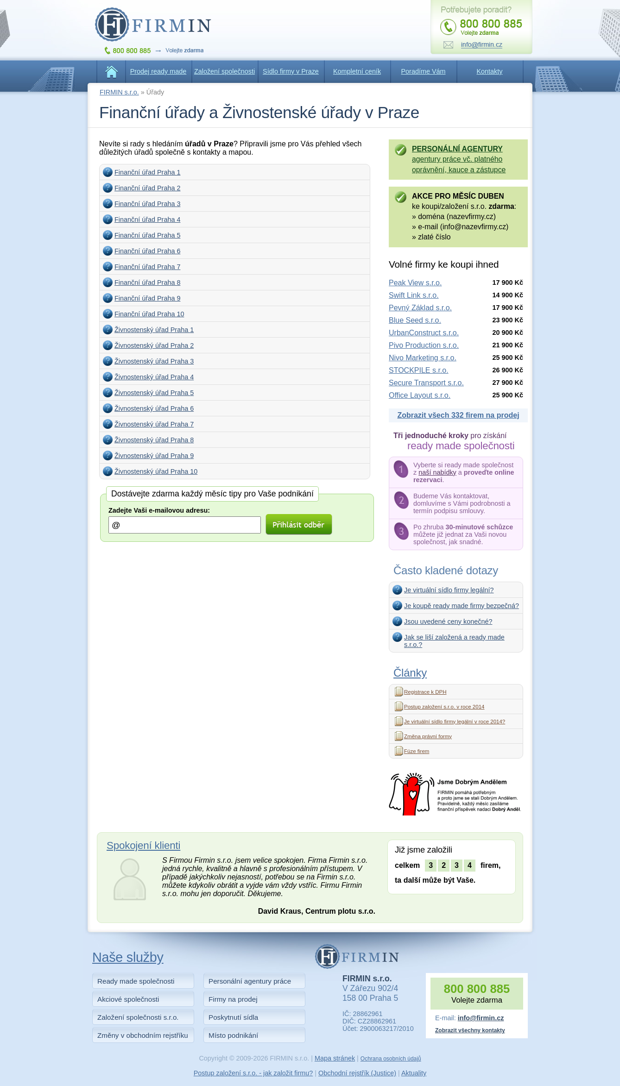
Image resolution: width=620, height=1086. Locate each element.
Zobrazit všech (458, 415)
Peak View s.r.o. (415, 283)
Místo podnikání (233, 1035)
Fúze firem (416, 751)
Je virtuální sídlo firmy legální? (449, 590)
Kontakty (490, 71)
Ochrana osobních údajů (391, 1058)
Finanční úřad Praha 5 (147, 235)
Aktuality (413, 1073)
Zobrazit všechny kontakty (470, 1030)
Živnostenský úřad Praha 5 (154, 392)
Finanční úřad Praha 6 (147, 251)
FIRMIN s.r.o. (119, 92)
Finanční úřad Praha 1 (147, 172)
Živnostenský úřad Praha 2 (154, 345)
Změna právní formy (428, 736)
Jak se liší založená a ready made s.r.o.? (454, 641)
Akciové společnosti (128, 999)
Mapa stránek (335, 1058)
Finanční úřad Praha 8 (147, 282)
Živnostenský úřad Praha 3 (154, 361)
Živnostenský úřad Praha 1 (154, 329)
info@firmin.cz (481, 1018)
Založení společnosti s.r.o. (138, 1017)
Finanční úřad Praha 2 (147, 188)
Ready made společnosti (135, 981)
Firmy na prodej (233, 999)
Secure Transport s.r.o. (426, 383)
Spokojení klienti (143, 845)
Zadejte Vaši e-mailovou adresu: (159, 510)
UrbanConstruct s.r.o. (424, 333)
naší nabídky (437, 472)
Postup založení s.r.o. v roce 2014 (444, 706)
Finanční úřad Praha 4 (147, 219)
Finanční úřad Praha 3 (147, 203)
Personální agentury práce (250, 981)
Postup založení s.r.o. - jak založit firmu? (253, 1073)
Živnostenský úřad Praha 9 (154, 455)
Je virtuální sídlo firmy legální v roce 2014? (454, 721)
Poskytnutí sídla (233, 1017)
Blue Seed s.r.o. (415, 320)
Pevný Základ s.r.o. (420, 308)
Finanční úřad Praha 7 (147, 266)
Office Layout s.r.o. (419, 395)
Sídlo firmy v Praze (291, 71)
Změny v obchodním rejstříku (142, 1035)
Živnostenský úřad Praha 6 (154, 408)
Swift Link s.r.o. (414, 295)
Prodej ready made (158, 71)
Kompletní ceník (357, 71)
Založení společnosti (224, 71)
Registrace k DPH (425, 692)
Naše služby (128, 957)
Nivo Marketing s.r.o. (422, 358)
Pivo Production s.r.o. (424, 345)
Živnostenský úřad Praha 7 (154, 424)
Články (410, 672)
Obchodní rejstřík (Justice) (357, 1073)
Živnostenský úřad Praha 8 (154, 440)
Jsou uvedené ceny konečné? (448, 621)
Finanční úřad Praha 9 (147, 298)
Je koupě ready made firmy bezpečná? (461, 605)
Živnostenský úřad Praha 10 (155, 471)
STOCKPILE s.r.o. (419, 370)
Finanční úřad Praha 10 (149, 314)
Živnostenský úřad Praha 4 (154, 377)
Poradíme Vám (423, 71)
